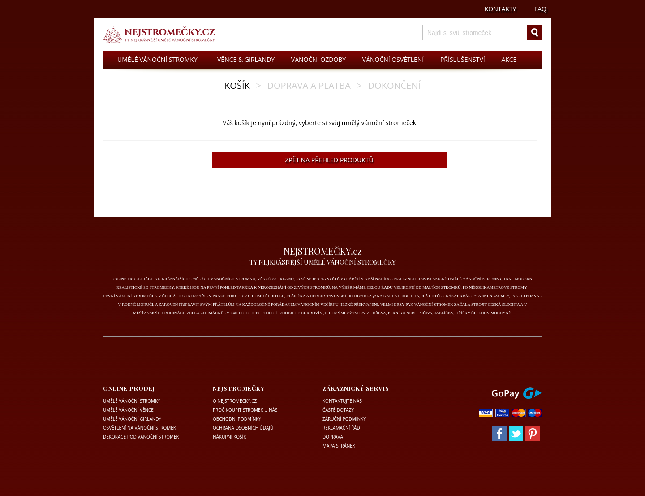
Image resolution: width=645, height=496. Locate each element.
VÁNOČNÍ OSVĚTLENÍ (393, 59)
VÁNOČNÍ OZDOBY (318, 59)
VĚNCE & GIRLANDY (246, 59)
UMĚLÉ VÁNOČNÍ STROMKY (157, 59)
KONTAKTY (500, 8)
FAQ (540, 8)
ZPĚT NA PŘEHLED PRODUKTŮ (329, 160)
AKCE (508, 59)
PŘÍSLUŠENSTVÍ (462, 59)
